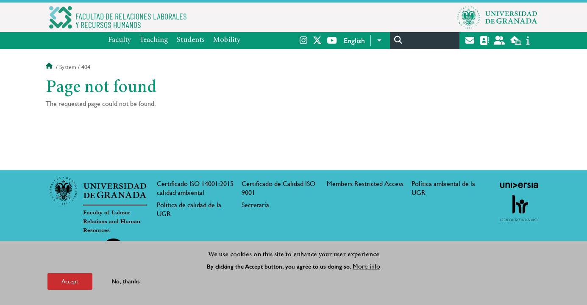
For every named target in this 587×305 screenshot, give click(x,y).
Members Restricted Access (365, 184)
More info (366, 266)
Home (50, 67)
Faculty (119, 40)
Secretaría (255, 205)
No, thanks (125, 281)
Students (191, 40)
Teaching (153, 40)
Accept (69, 281)
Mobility (226, 40)
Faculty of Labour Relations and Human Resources (111, 221)
